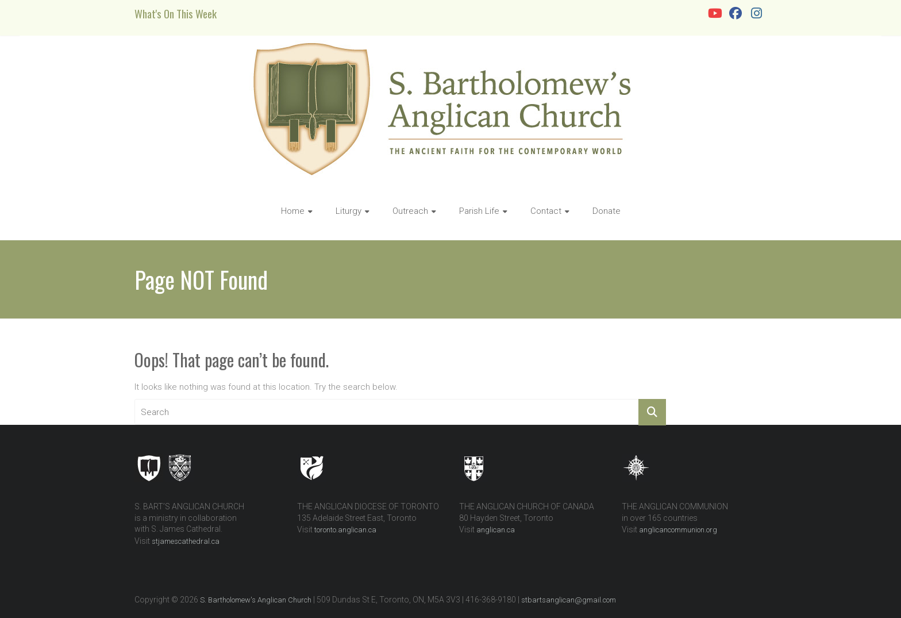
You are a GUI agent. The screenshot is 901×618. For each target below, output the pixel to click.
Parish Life (479, 211)
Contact (545, 211)
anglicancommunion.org (678, 529)
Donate (606, 211)
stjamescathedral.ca (186, 541)
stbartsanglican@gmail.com (568, 600)
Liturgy (348, 211)
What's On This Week (175, 13)
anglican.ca (495, 529)
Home (293, 211)
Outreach (410, 211)
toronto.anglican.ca (345, 529)
